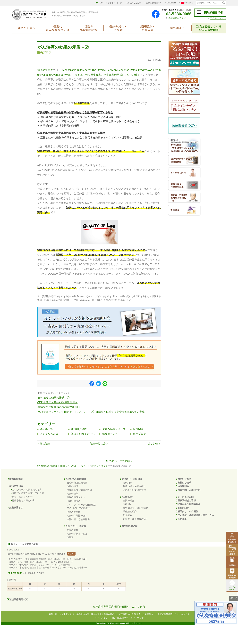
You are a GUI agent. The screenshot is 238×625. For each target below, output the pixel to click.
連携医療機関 (15, 479)
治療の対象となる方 (77, 533)
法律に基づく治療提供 (78, 519)
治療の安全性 (73, 512)
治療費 (70, 537)
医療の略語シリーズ (113, 429)
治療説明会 (182, 486)
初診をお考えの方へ (82, 434)
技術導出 (181, 519)
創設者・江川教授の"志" (135, 519)
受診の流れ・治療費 (118, 28)
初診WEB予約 (210, 12)
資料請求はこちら (177, 18)
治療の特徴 (72, 486)
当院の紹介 (176, 28)
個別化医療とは (128, 526)
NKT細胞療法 (73, 501)
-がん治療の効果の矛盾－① (53, 397)
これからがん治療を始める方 (26, 489)
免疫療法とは (15, 507)
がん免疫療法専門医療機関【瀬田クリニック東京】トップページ (63, 466)
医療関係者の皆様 (186, 500)
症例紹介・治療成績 (147, 28)
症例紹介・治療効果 (131, 479)
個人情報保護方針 (120, 618)
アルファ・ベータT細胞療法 (81, 504)
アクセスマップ (218, 18)
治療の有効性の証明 (77, 515)
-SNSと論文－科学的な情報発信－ (57, 402)
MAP (71, 554)
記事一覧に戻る (99, 443)
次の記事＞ (154, 443)
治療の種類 (72, 493)
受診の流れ (72, 530)
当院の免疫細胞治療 (89, 28)
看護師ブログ (110, 434)
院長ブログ (139, 434)
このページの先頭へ (119, 461)
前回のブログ (45, 70)
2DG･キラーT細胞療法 (78, 508)
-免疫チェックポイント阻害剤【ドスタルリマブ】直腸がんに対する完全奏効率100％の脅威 (90, 411)
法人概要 (127, 515)
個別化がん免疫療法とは (58, 28)
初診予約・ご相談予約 (188, 490)
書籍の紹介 (182, 508)
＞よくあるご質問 (133, 3)
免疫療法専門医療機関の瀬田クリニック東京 (119, 606)
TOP (99, 3)
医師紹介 (127, 504)
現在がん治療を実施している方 (27, 493)
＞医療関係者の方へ (153, 3)
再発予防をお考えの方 (23, 500)
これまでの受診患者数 (134, 490)
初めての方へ (27, 28)
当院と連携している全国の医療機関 (208, 28)
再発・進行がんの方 (22, 497)
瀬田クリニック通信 (99, 466)
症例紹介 (138, 429)
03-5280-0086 (176, 14)
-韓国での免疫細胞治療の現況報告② (58, 407)
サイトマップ (137, 618)
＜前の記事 (43, 443)
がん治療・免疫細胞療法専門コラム (195, 515)
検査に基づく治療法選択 (79, 490)
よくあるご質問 (185, 497)
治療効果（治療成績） (134, 486)
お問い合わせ (183, 479)
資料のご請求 (183, 482)
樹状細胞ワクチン (76, 497)
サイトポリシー (102, 618)
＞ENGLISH (170, 3)
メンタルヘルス (49, 434)
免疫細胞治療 (79, 429)
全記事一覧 (46, 429)
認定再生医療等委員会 (188, 504)
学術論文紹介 (130, 511)
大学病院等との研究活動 (135, 508)
